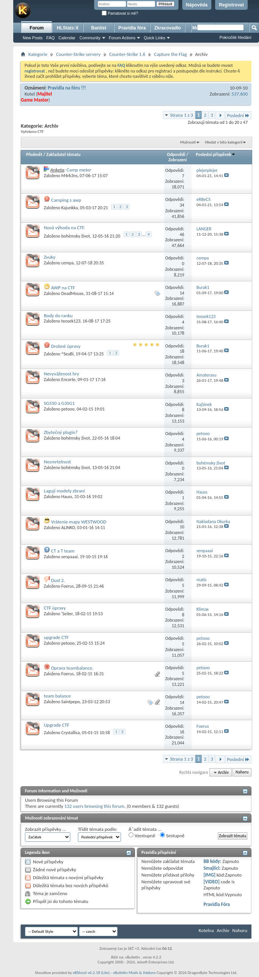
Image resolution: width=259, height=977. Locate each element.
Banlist (98, 28)
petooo (67, 409)
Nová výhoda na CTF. (64, 227)
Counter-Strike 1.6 (127, 54)
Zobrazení (178, 159)
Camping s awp (66, 200)
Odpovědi (176, 154)
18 (182, 351)
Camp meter (79, 170)
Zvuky (49, 257)
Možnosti (187, 142)
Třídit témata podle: (97, 829)
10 (182, 526)
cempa (67, 262)
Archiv (223, 930)
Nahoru (242, 772)
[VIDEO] (211, 881)
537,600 (239, 94)
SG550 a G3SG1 (59, 403)
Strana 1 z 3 (181, 115)
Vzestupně (142, 835)
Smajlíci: (211, 868)
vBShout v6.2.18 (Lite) (91, 972)
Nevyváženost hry (61, 374)
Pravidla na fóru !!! (67, 88)
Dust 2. (58, 580)
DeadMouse (72, 293)
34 (182, 205)
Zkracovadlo (167, 28)
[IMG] (209, 875)
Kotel (30, 94)
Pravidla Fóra (216, 904)
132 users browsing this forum (94, 806)
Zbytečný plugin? (61, 432)
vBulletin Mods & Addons (134, 972)
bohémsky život (75, 236)
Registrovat (231, 5)
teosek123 (71, 321)
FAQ (51, 37)
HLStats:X (67, 28)
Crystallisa (70, 732)
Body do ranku (58, 315)
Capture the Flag (170, 54)
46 (182, 234)
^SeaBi (67, 354)
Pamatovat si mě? (120, 13)
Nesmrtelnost (57, 462)
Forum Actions (122, 37)
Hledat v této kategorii (223, 142)
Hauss (66, 496)
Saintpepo (70, 701)
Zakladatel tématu (63, 154)
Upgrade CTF (56, 725)
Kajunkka (69, 207)
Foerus (67, 586)
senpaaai (69, 556)
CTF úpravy (55, 608)
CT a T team (62, 551)
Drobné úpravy (66, 346)
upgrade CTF (56, 637)
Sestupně (172, 835)
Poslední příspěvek (216, 154)
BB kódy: (212, 861)
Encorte (68, 379)
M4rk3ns (69, 175)
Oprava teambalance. (72, 668)
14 (182, 293)
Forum (36, 28)
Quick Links (154, 37)
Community (90, 37)
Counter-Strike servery (78, 54)
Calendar (67, 37)
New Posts (33, 37)
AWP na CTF (63, 287)
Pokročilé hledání (235, 37)
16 (182, 732)
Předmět (34, 154)
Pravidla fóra (132, 28)
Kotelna (206, 930)
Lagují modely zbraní (64, 491)
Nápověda (197, 5)
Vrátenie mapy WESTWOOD (78, 522)
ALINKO (68, 527)
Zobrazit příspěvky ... (45, 829)
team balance (57, 696)
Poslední (238, 115)
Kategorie (37, 54)
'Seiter (67, 613)
